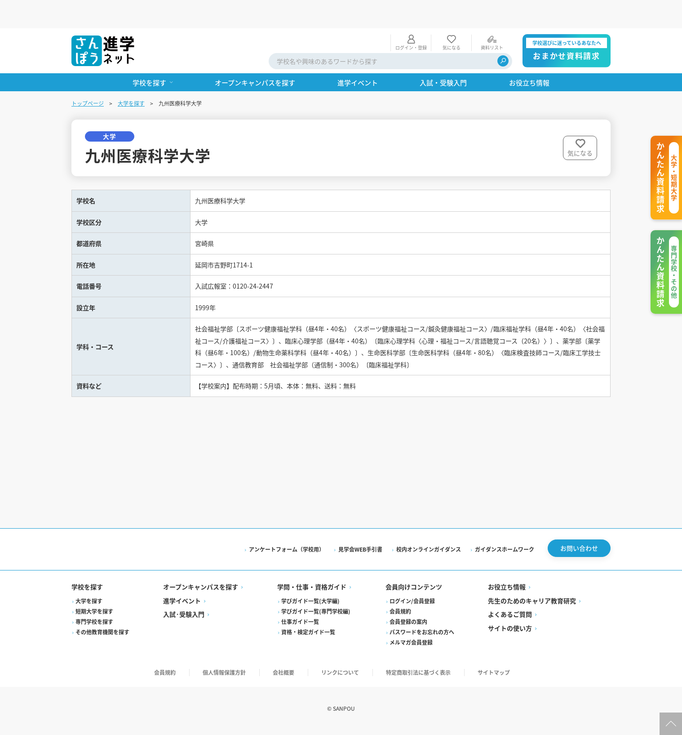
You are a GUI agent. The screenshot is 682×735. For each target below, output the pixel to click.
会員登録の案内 (408, 626)
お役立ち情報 (507, 592)
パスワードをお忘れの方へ (422, 637)
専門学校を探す (94, 626)
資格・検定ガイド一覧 (308, 637)
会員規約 (400, 616)
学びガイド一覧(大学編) (310, 606)
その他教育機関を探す (102, 637)
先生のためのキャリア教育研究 (532, 605)
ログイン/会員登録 (412, 606)
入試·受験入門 (183, 619)
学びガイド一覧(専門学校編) (315, 616)
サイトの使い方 (510, 632)
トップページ (87, 75)
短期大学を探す (94, 616)
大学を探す (131, 75)
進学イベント (182, 605)
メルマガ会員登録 (411, 647)
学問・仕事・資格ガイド (311, 592)
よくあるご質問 (510, 619)
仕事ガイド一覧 (300, 626)
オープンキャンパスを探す (200, 592)
